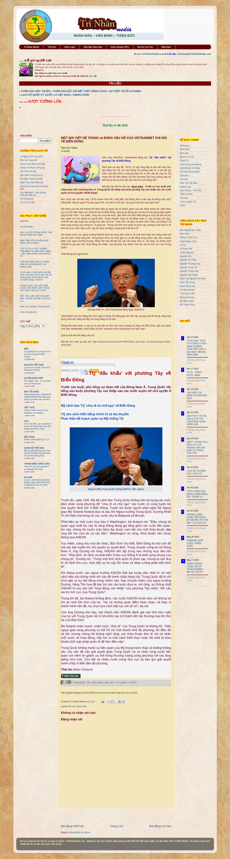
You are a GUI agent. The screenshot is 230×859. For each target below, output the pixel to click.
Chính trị (67, 362)
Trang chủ (116, 826)
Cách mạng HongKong (190, 164)
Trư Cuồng (25, 199)
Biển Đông (97, 682)
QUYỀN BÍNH (26, 227)
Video (182, 205)
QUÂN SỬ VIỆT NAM (34, 448)
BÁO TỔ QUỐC (31, 391)
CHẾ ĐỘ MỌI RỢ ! (28, 312)
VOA (26, 421)
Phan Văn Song (187, 282)
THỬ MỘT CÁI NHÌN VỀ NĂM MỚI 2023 (197, 395)
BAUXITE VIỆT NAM (34, 365)
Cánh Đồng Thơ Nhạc (190, 168)
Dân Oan (184, 175)
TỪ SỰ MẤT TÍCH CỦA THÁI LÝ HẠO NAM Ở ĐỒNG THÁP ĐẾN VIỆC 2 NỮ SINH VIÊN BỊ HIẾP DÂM (197, 347)
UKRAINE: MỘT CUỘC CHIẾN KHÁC (195, 543)
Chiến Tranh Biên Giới (30, 164)
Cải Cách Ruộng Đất (189, 171)
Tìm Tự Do (25, 202)
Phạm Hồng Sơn (188, 286)
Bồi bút (71, 706)
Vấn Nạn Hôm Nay (93, 47)
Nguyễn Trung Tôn (188, 267)
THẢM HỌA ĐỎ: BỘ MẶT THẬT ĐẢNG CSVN (79, 91)
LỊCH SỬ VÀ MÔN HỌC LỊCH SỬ (196, 472)
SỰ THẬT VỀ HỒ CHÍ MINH (125, 91)
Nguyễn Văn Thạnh (189, 275)
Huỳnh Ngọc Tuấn (188, 241)
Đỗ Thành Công (187, 304)
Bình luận (184, 153)
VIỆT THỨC (29, 407)
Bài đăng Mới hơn (72, 826)
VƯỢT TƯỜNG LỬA (44, 101)
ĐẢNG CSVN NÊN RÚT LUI (36, 440)
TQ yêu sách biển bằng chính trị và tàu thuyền (95, 414)
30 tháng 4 (185, 145)
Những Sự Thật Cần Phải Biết (34, 186)
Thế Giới (184, 198)
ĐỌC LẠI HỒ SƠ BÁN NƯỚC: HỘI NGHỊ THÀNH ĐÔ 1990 (36, 233)
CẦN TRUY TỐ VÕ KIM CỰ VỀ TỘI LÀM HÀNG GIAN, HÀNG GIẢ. (196, 420)
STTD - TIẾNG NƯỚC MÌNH (194, 373)
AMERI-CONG (80, 94)
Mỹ (88, 682)
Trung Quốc (79, 682)
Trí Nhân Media (31, 47)
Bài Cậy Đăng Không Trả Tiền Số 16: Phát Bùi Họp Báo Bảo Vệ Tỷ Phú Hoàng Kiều (37, 453)
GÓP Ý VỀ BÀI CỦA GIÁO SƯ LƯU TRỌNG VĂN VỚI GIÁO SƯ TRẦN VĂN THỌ (197, 448)
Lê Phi (183, 245)
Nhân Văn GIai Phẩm (30, 182)
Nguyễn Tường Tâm (189, 271)
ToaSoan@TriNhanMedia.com (194, 53)
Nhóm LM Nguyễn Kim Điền (193, 278)
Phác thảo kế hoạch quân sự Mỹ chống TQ (92, 418)
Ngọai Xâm (81, 706)
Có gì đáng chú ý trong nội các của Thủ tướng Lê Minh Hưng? (37, 354)
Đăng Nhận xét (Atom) (80, 832)
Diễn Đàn (166, 47)
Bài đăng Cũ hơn (160, 826)
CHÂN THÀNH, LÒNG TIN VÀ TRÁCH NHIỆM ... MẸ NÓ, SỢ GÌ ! (196, 567)
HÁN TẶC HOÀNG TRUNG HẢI (35, 306)
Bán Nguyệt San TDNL (190, 230)
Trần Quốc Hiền (187, 293)
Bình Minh (185, 234)
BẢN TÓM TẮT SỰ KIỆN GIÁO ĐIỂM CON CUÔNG (34, 241)
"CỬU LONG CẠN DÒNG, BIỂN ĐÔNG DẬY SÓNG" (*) (197, 494)
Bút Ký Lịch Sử (145, 47)
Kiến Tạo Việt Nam (188, 183)
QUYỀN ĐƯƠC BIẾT (33, 378)
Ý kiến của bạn (70, 676)
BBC (26, 349)
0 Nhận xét (192, 360)
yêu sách (110, 682)
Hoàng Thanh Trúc (188, 237)
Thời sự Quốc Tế (188, 201)
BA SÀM (28, 477)
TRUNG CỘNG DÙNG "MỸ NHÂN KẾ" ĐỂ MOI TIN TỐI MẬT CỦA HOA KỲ (197, 518)
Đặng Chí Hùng (187, 297)
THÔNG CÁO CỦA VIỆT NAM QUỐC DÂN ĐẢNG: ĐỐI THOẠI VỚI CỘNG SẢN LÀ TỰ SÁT (35, 288)
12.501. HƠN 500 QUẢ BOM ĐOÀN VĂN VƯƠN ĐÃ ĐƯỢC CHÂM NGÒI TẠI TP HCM (37, 482)
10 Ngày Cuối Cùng (29, 156)
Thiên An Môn (186, 194)
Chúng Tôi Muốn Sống (30, 167)
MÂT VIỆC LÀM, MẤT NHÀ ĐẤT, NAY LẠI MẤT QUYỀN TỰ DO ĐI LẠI (35, 298)
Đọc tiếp (93, 76)
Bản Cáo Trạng (27, 160)
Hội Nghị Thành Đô (29, 179)
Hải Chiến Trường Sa (30, 175)
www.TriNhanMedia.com (150, 53)
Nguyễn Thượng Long (190, 263)
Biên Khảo (185, 149)
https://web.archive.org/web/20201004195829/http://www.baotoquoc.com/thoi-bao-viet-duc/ (37, 397)
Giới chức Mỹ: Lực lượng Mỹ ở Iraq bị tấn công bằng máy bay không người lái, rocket (37, 426)
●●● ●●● (23, 102)
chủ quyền (121, 682)
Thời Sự (52, 47)
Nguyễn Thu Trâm (188, 260)
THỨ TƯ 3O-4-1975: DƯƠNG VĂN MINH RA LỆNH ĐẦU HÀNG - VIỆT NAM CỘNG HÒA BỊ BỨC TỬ (35, 252)
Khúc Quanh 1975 (120, 47)
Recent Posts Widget (202, 586)
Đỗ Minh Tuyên (187, 301)
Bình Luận (70, 47)
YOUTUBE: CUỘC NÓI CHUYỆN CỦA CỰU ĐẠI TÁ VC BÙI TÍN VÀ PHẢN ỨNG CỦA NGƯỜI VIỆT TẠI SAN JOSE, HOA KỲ (36, 276)
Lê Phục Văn (186, 248)
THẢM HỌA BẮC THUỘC (36, 91)
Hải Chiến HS (26, 171)
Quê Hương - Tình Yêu (190, 190)
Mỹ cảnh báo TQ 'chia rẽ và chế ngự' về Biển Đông (98, 405)
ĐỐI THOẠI (29, 437)
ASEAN (133, 682)
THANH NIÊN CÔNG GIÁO (37, 464)
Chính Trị (184, 160)
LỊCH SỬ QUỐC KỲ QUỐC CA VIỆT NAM (45, 94)
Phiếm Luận (185, 187)
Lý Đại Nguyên (187, 252)
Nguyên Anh (185, 256)
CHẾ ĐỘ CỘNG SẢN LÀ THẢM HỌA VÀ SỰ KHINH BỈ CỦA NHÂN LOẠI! (34, 264)
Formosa (184, 179)
